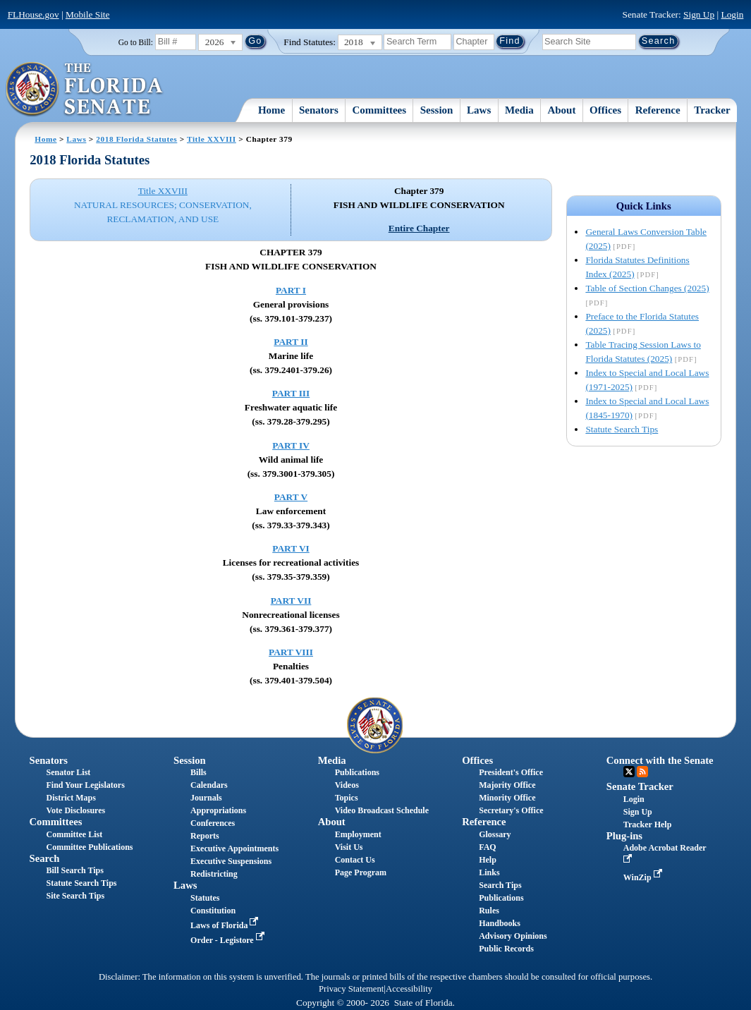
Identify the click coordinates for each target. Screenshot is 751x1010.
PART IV (291, 445)
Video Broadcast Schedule (382, 810)
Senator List (69, 772)
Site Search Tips (76, 896)
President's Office (511, 772)
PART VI (291, 548)
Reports (204, 836)
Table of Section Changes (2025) (647, 288)
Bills (198, 772)
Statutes (204, 898)
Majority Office (507, 785)
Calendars (209, 785)
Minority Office (507, 798)
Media (519, 110)
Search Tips (500, 885)
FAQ (487, 847)
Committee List (75, 834)
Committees (379, 110)
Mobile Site (88, 14)
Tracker (712, 110)
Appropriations (218, 810)
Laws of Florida (225, 925)
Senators (318, 110)
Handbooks (499, 923)
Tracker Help (647, 824)
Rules (489, 910)
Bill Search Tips (75, 870)
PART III (291, 393)
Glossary (495, 834)
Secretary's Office (511, 810)
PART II (290, 341)
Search (45, 858)
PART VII (291, 600)
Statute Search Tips (621, 429)
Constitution (213, 910)
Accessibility (409, 989)
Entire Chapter (419, 228)
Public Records (506, 949)
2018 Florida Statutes (136, 139)
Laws (479, 110)
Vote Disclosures (76, 810)
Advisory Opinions (513, 936)
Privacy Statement (351, 989)
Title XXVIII (211, 139)
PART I (291, 290)
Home (271, 110)
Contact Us (355, 860)
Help (487, 860)
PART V (290, 497)
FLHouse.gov (33, 14)
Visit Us (349, 847)
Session (436, 110)
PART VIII (291, 652)
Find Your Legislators (86, 785)
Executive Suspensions (230, 861)
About (561, 110)
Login (732, 14)
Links (489, 872)
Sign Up (698, 14)
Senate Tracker (639, 786)
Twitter (629, 771)
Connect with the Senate (660, 760)
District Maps (71, 798)
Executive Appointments (234, 848)
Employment (358, 834)
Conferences (212, 823)
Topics (346, 798)
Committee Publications (90, 847)
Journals (206, 798)
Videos (347, 785)
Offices (605, 110)
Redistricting (214, 874)
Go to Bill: (135, 42)
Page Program (360, 872)
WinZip (644, 877)
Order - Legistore (228, 940)
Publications (357, 772)
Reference (657, 110)
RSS (642, 771)
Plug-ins (624, 835)
